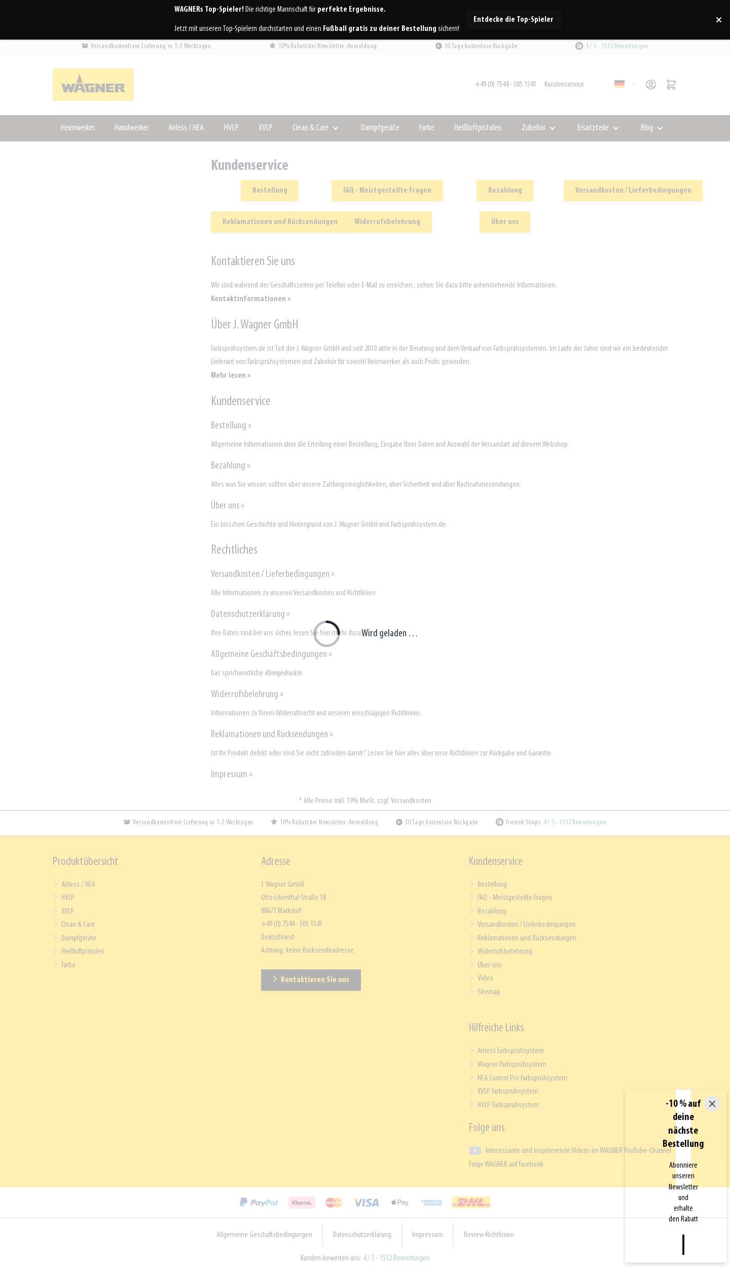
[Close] (712, 1186)
